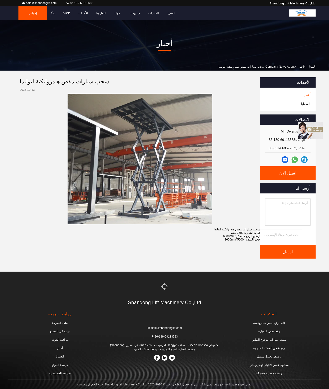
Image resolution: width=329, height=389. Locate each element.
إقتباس (33, 13)
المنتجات (153, 13)
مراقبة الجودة (60, 339)
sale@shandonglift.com (39, 3)
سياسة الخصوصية (60, 373)
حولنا (117, 13)
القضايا (60, 356)
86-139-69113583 (79, 3)
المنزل (171, 13)
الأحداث (83, 13)
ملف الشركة (60, 323)
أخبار (301, 66)
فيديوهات (134, 13)
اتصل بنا (101, 13)
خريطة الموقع (59, 365)
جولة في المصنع (60, 331)
